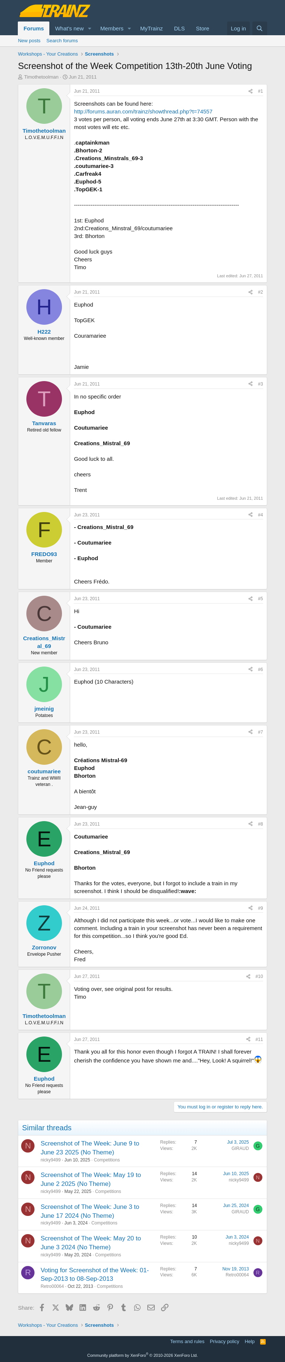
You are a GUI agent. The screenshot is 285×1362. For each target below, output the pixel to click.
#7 (260, 732)
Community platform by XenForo (142, 1355)
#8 (260, 824)
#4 (260, 515)
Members (112, 28)
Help (250, 1341)
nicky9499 (50, 1160)
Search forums (62, 40)
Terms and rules (187, 1341)
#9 (260, 908)
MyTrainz (151, 28)
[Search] (259, 28)
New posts (29, 40)
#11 (259, 1039)
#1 (260, 91)
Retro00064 (52, 1286)
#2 (260, 292)
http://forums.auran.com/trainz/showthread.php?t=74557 (143, 111)
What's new (69, 28)
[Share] (250, 91)
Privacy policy (224, 1341)
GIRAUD (240, 1148)
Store (202, 28)
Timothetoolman (41, 77)
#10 (259, 976)
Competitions (107, 1160)
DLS (179, 28)
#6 (260, 669)
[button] (89, 28)
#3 (260, 384)
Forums (33, 28)
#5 (260, 598)
